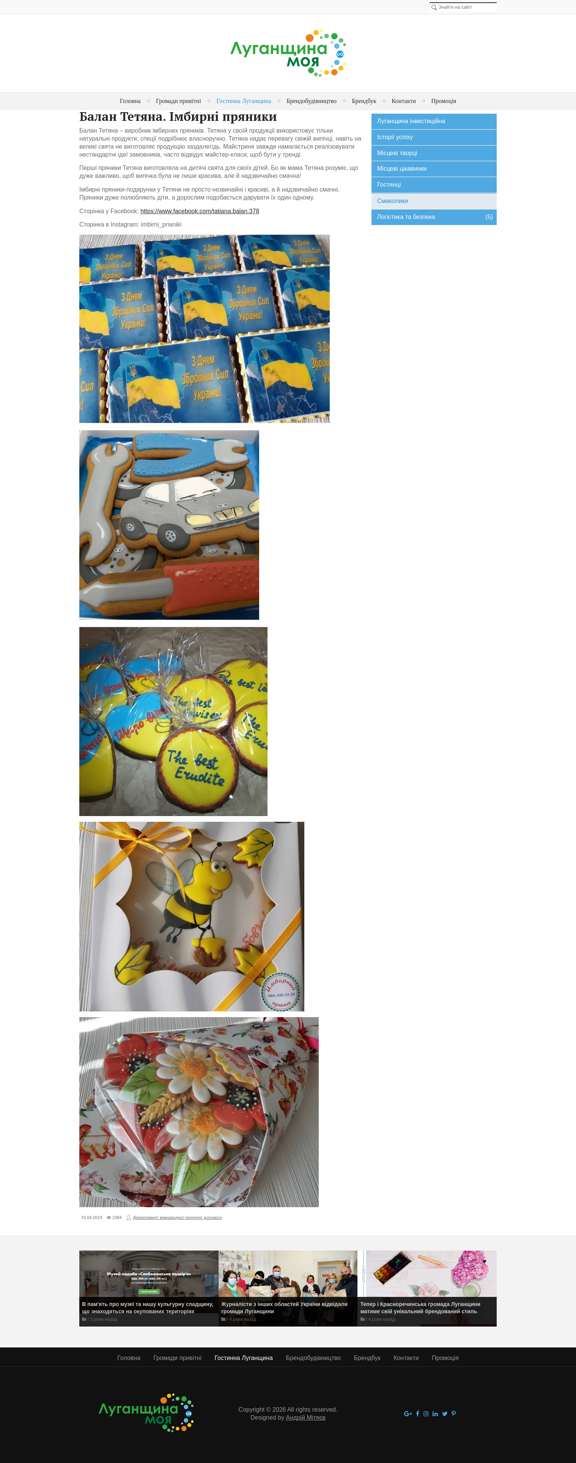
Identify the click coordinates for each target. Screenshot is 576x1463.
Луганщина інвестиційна (411, 121)
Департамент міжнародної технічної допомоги (177, 1217)
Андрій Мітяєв (306, 1417)
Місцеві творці (397, 153)
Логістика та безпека (435, 217)
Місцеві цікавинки (401, 168)
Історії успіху (395, 137)
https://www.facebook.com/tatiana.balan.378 (199, 211)
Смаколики (392, 201)
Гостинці (389, 184)
